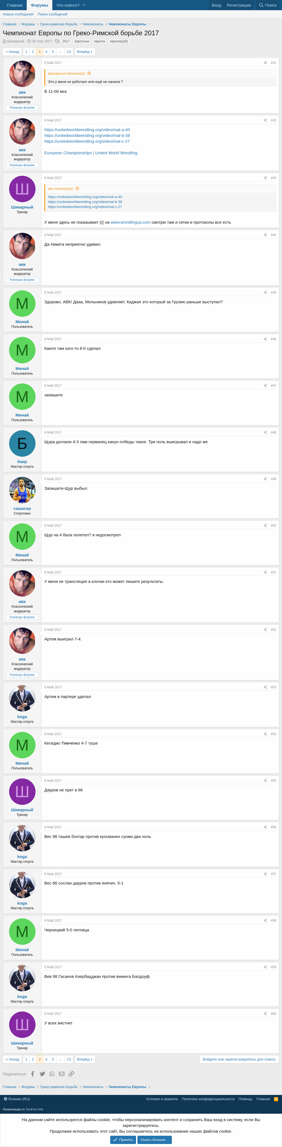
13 (69, 52)
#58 (273, 921)
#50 (273, 525)
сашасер (22, 508)
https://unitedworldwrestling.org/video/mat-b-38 (87, 135)
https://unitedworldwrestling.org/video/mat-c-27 (87, 141)
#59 (273, 967)
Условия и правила (162, 1099)
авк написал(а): (61, 188)
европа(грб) (119, 41)
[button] (84, 5)
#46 (273, 339)
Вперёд (83, 52)
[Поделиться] (265, 63)
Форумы (39, 5)
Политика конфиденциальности (208, 1099)
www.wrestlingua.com (130, 222)
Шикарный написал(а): (67, 73)
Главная (15, 5)
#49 (273, 479)
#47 (273, 386)
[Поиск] (267, 5)
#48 (273, 432)
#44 (273, 235)
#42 (273, 120)
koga (22, 716)
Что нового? (68, 5)
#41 (273, 63)
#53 (273, 687)
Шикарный (15, 41)
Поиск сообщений (53, 14)
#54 (273, 734)
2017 (66, 41)
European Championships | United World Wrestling (90, 152)
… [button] (60, 52)
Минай (22, 321)
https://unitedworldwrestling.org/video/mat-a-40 (87, 129)
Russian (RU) (17, 1099)
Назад (14, 52)
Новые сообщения (18, 14)
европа (99, 41)
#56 (273, 827)
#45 (273, 292)
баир (22, 461)
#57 (273, 874)
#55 (273, 781)
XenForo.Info (35, 1109)
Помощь (245, 1099)
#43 (273, 178)
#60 (273, 1014)
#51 (273, 572)
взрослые (82, 41)
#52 (273, 630)
